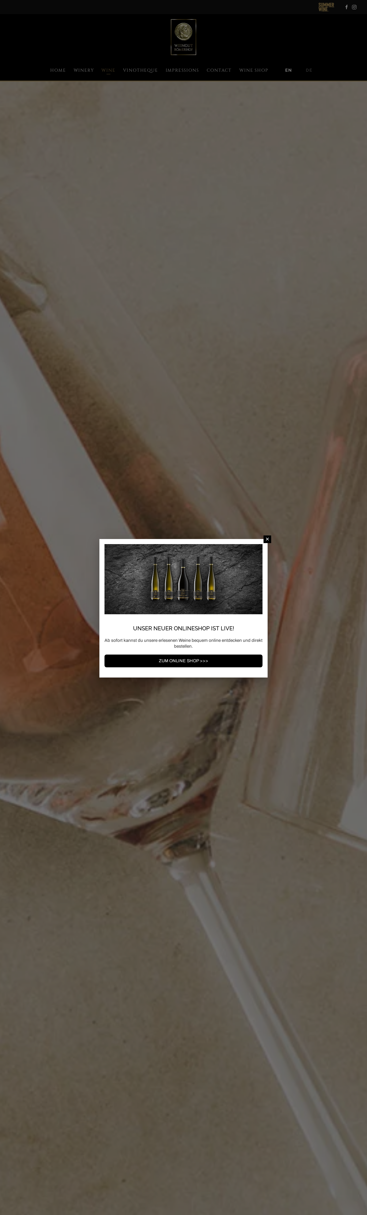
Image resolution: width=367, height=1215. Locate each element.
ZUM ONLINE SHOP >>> (183, 660)
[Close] (267, 539)
